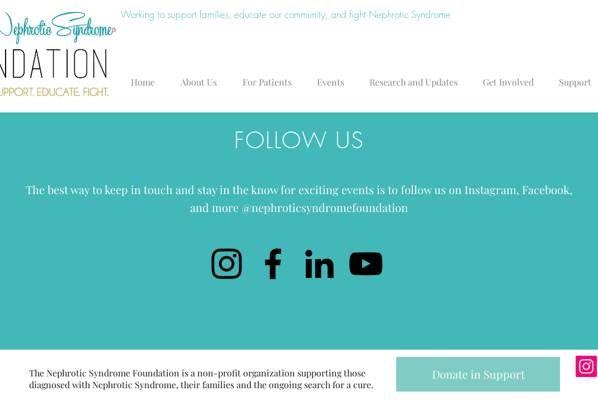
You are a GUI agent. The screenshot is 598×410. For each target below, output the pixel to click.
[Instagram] (226, 263)
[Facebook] (273, 263)
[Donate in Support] (478, 374)
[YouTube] (365, 263)
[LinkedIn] (319, 263)
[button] (201, 77)
